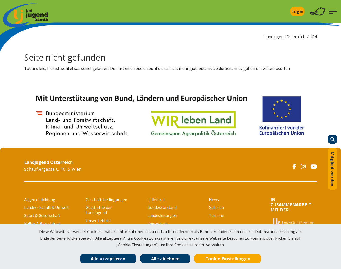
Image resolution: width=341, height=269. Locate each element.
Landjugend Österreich (285, 36)
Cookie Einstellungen (227, 258)
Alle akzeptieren (108, 258)
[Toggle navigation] (317, 11)
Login (297, 11)
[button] (333, 11)
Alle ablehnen (165, 258)
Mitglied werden (332, 169)
